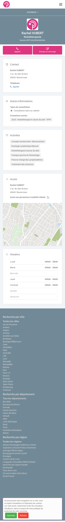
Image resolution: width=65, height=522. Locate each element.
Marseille (7, 361)
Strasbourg (8, 387)
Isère (5, 419)
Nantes (6, 367)
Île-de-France (8, 476)
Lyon (5, 359)
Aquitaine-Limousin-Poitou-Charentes (19, 448)
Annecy (6, 333)
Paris (5, 427)
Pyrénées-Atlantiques (12, 430)
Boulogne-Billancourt (12, 341)
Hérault (6, 416)
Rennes (6, 376)
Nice (5, 370)
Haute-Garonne (9, 410)
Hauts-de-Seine (9, 413)
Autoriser (11, 515)
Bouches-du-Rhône (11, 404)
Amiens (6, 327)
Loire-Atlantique (10, 421)
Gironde (6, 407)
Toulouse (7, 390)
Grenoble (7, 353)
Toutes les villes (11, 321)
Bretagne (7, 456)
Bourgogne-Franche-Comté (15, 453)
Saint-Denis (8, 381)
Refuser (23, 515)
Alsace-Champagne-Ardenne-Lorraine (19, 445)
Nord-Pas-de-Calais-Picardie (15, 465)
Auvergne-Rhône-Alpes (13, 450)
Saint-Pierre (8, 384)
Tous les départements (14, 398)
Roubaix (6, 378)
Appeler (14, 87)
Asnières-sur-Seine (11, 336)
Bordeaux (7, 339)
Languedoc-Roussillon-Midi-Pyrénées (19, 462)
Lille (4, 356)
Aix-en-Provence (10, 324)
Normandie (8, 467)
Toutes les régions (12, 441)
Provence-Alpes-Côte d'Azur (15, 473)
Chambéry (7, 347)
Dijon (5, 350)
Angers (6, 330)
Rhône (6, 433)
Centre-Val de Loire (11, 459)
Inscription (32, 12)
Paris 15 (6, 373)
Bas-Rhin (7, 402)
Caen (5, 344)
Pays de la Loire (10, 470)
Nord (5, 424)
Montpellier (8, 364)
